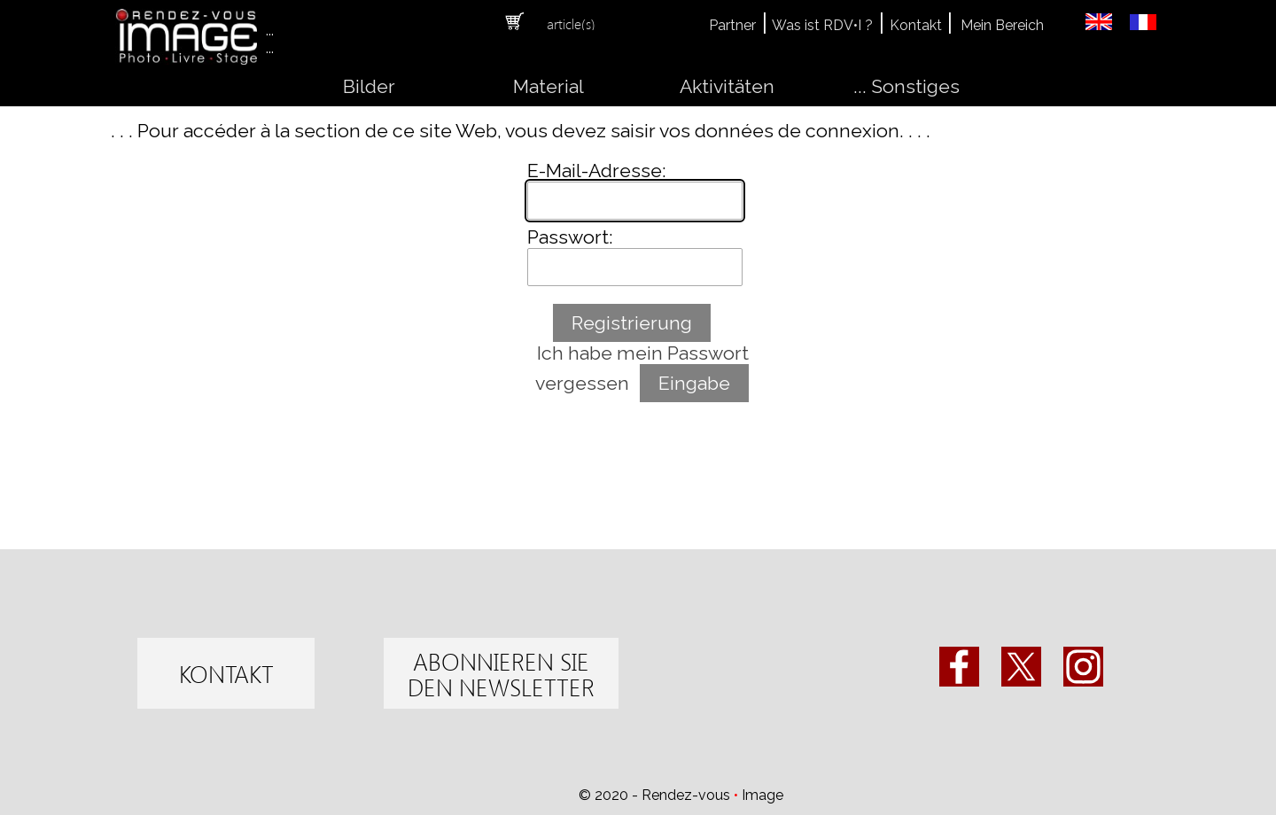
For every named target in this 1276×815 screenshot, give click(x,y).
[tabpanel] (583, 23)
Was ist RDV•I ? (822, 25)
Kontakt (916, 25)
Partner (732, 25)
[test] (226, 673)
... (270, 30)
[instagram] (1083, 667)
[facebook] (959, 667)
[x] (1021, 667)
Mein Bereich (1002, 25)
